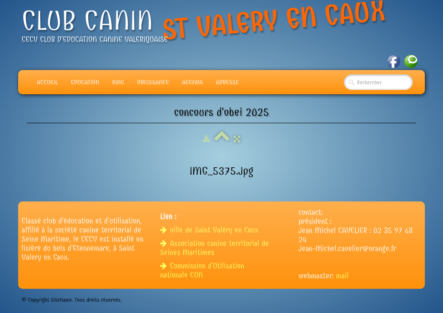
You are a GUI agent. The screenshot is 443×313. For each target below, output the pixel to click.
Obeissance (153, 82)
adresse (227, 82)
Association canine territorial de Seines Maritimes (214, 248)
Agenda (192, 82)
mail (342, 276)
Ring (118, 82)
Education (85, 82)
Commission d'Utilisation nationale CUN (202, 271)
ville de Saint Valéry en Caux (210, 230)
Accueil (47, 82)
